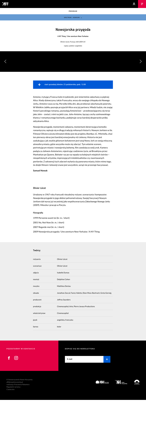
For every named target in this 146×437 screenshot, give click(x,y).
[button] (140, 80)
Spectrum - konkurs (71, 17)
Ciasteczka (10, 427)
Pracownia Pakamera (21, 422)
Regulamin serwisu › (14, 424)
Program (73, 11)
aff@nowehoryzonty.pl (15, 419)
